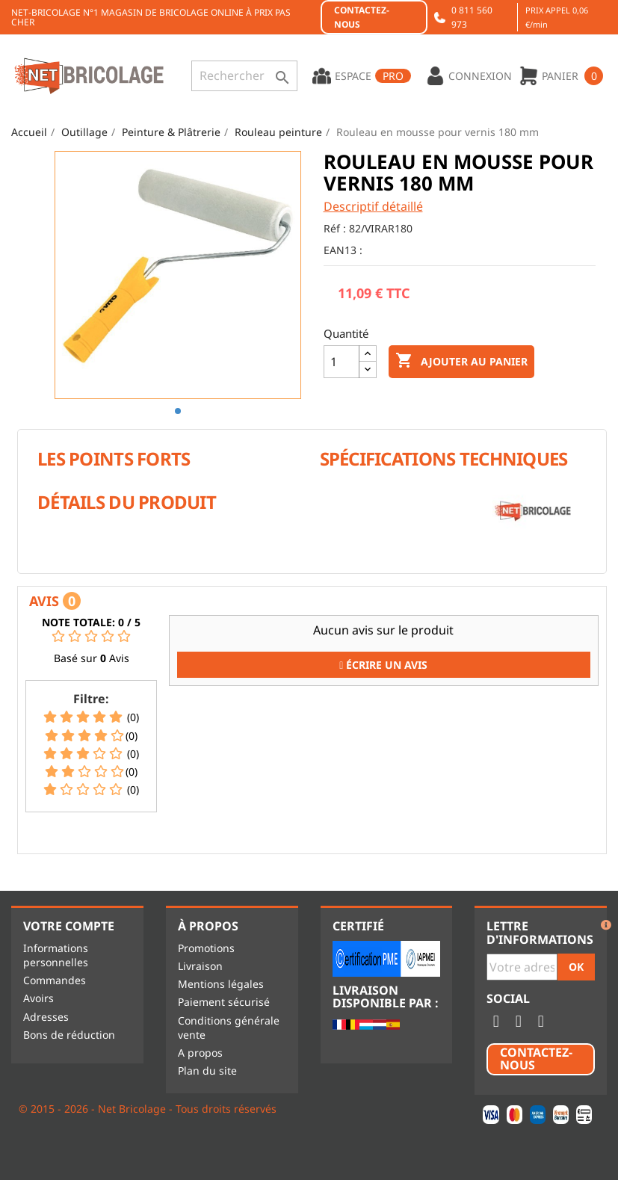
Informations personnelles (55, 955)
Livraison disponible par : (386, 997)
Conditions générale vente (228, 1027)
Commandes (54, 980)
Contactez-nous (361, 17)
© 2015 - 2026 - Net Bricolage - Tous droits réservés (147, 1109)
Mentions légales (221, 984)
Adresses (46, 1017)
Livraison (200, 966)
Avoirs (38, 998)
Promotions (206, 948)
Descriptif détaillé (373, 206)
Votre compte (68, 926)
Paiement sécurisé (224, 1002)
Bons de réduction (69, 1035)
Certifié (358, 926)
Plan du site (207, 1070)
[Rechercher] (244, 76)
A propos (200, 1052)
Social (508, 999)
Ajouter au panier (461, 361)
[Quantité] (341, 361)
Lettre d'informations (539, 933)
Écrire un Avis (383, 665)
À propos (208, 926)
